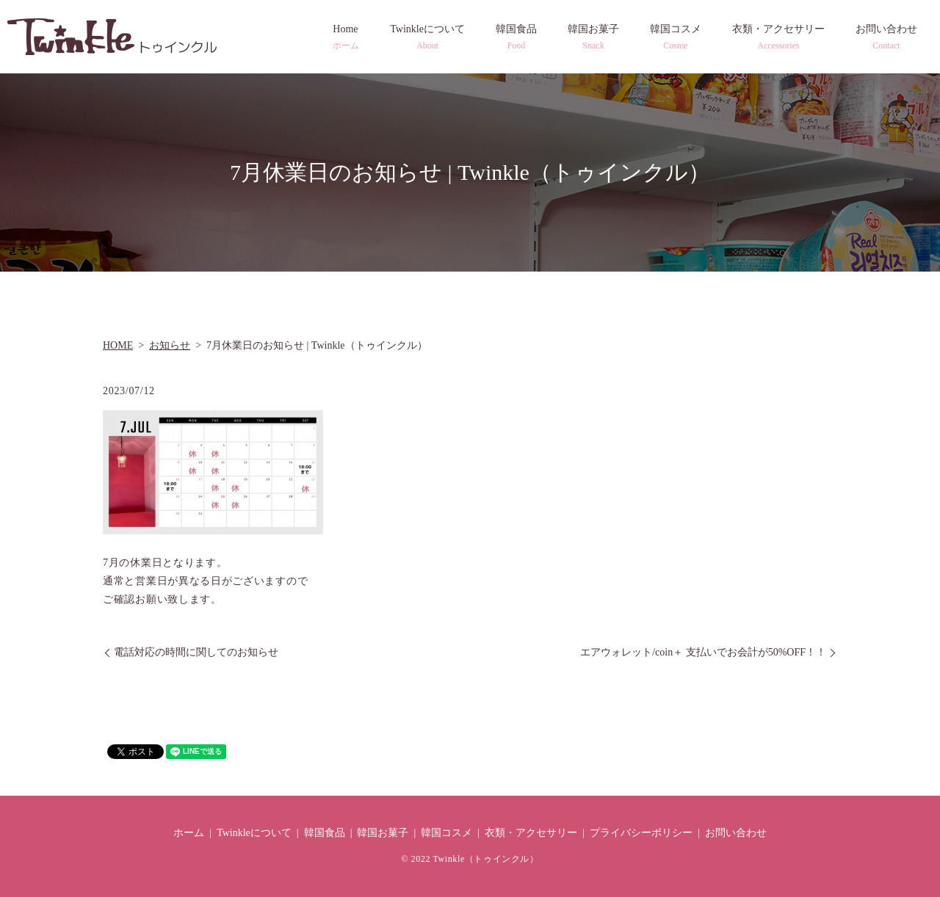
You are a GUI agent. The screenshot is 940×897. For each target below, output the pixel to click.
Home (346, 37)
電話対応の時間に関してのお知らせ (196, 652)
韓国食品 (516, 37)
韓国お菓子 (593, 37)
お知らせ (169, 345)
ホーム (188, 832)
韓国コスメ (675, 37)
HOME (118, 345)
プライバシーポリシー (641, 832)
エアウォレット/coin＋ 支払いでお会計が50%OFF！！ (703, 652)
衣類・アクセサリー (778, 37)
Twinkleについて (427, 37)
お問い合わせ (886, 37)
